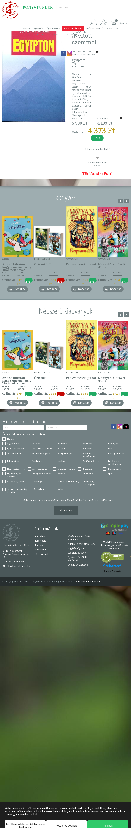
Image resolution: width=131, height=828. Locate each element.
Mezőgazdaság (39, 468)
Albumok (62, 443)
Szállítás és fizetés (34, 34)
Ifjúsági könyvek (116, 453)
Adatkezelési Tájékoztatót (100, 500)
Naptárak (87, 468)
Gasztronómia (14, 453)
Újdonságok (54, 28)
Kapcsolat (55, 34)
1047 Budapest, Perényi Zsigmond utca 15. (15, 554)
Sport (110, 473)
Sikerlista (112, 28)
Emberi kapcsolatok (42, 448)
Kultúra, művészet (91, 461)
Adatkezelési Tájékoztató (81, 543)
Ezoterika (87, 448)
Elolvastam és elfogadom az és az (68, 500)
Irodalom (37, 461)
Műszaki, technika (66, 468)
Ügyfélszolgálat (76, 548)
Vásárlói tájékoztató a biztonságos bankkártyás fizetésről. (114, 545)
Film (110, 448)
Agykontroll (13, 443)
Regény (61, 473)
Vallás (60, 489)
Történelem (38, 489)
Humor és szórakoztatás (89, 455)
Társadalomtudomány (68, 481)
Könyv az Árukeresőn (112, 571)
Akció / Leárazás (73, 28)
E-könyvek (113, 443)
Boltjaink (40, 536)
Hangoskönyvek (66, 453)
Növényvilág (114, 468)
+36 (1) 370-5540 (13, 561)
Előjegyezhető (94, 28)
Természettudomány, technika (17, 491)
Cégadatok (40, 549)
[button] (120, 21)
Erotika (61, 448)
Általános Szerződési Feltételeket (66, 500)
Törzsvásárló (72, 34)
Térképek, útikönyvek (89, 483)
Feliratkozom (66, 510)
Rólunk (39, 545)
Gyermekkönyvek (41, 453)
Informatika (13, 461)
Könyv (26, 28)
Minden (11, 438)
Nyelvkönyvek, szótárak (14, 475)
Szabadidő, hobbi (15, 481)
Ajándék (38, 28)
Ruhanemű (88, 473)
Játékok (61, 461)
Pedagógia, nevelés (41, 473)
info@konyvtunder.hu (16, 565)
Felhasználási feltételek (89, 581)
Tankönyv (37, 481)
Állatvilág (87, 443)
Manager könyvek (16, 468)
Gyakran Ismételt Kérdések (77, 559)
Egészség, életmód (16, 448)
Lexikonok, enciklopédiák (115, 463)
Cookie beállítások (78, 564)
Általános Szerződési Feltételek (79, 538)
